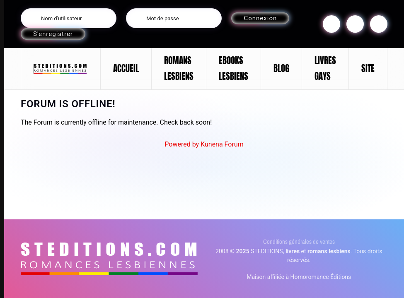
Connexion (260, 18)
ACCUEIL (126, 68)
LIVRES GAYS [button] (325, 68)
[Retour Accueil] (60, 68)
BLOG (281, 68)
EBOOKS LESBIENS (233, 68)
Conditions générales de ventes (299, 241)
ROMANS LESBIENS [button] (179, 68)
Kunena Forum (222, 144)
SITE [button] (368, 68)
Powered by (182, 144)
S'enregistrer (53, 34)
